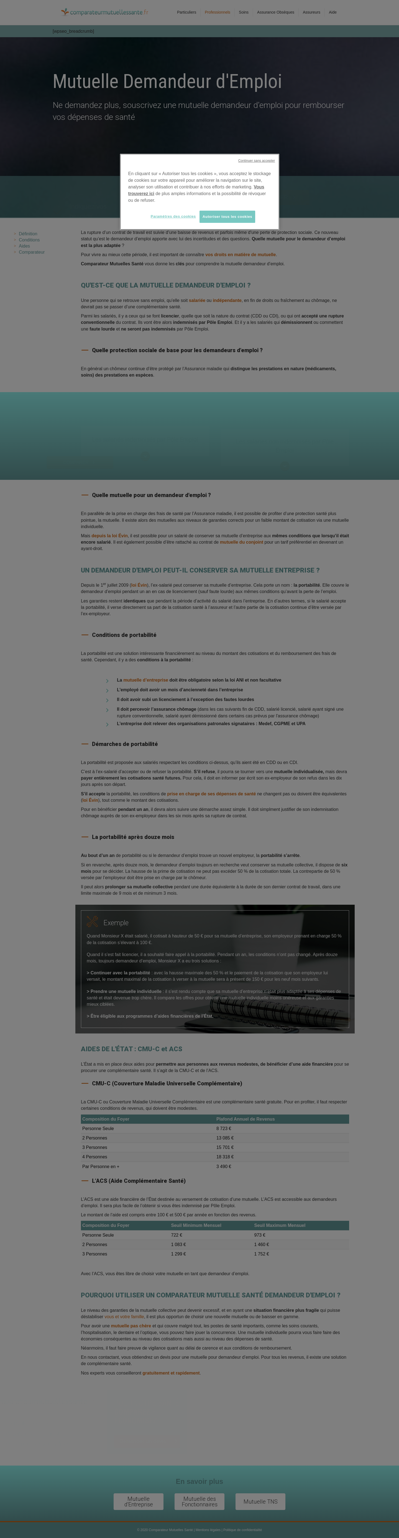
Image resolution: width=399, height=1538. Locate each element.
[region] (199, 192)
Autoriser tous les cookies (227, 217)
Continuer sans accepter (256, 161)
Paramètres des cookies (173, 216)
